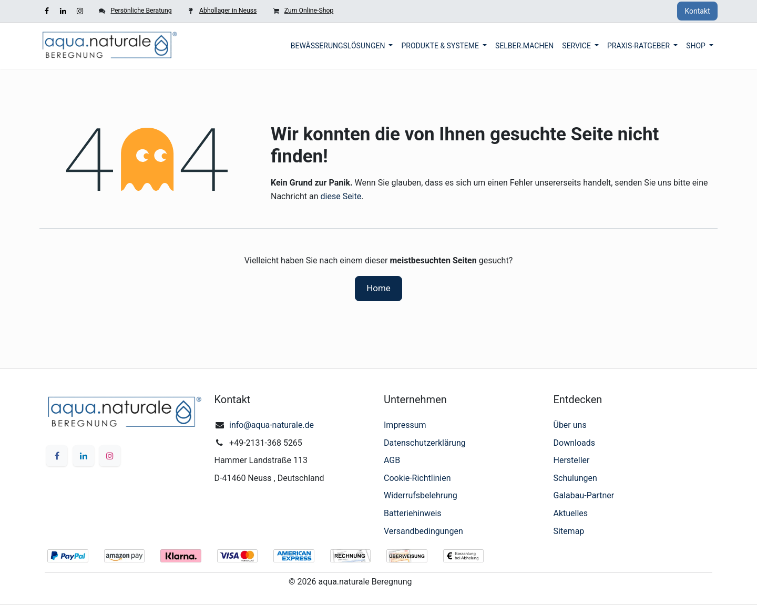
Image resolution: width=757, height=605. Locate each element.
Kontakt (697, 11)
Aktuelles (571, 513)
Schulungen (575, 478)
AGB (392, 460)
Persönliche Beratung (140, 10)
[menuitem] (342, 46)
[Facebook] (46, 11)
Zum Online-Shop (308, 10)
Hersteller (572, 460)
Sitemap (569, 531)
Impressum (405, 425)
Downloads (574, 443)
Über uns (570, 425)
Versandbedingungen (423, 531)
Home (378, 288)
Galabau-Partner (584, 495)
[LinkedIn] (63, 11)
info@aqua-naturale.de (271, 425)
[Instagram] (80, 11)
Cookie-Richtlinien (417, 478)
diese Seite (341, 196)
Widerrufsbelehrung (420, 495)
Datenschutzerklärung (425, 443)
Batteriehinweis (413, 513)
